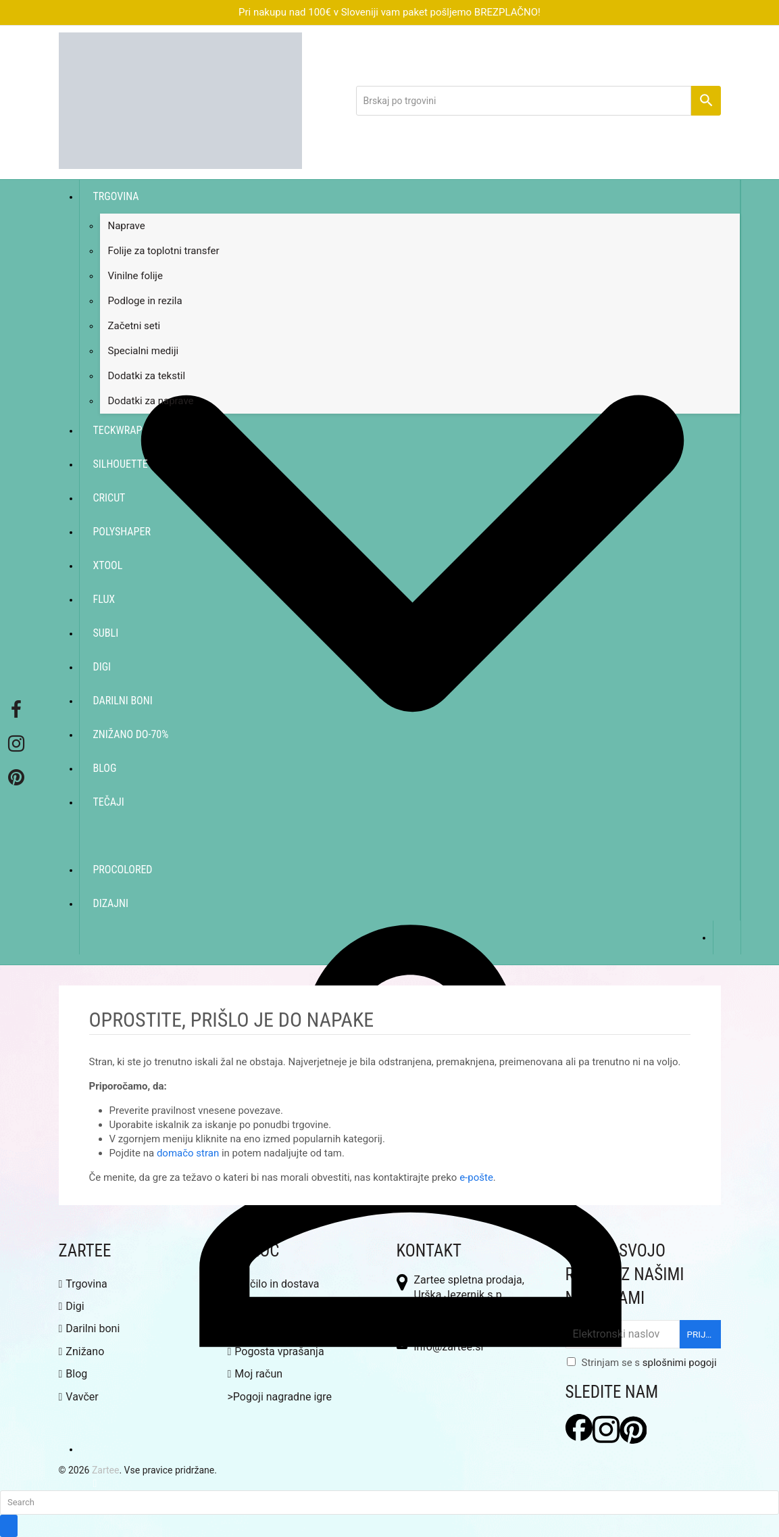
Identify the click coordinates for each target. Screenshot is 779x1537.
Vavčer (79, 1396)
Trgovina (83, 1283)
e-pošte (476, 1177)
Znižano (82, 1351)
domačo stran (188, 1153)
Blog (73, 1373)
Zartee (106, 1470)
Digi (71, 1306)
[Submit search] (9, 1526)
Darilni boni (89, 1328)
